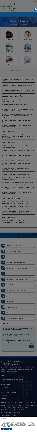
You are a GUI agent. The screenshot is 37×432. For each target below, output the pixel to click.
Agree (3, 429)
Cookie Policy (26, 424)
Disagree (9, 429)
